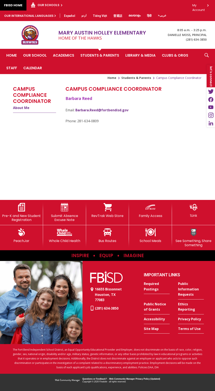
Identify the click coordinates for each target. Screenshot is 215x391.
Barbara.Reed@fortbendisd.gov (101, 110)
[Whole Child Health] (64, 235)
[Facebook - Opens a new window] (211, 99)
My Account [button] (198, 6)
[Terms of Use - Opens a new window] (191, 329)
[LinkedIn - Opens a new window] (211, 123)
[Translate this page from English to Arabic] (162, 15)
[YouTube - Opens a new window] (211, 107)
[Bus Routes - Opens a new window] (107, 235)
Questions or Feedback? (94, 379)
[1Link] (193, 210)
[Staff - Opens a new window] (11, 67)
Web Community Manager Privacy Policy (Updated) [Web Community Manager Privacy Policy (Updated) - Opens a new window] (134, 379)
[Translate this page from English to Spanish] (69, 15)
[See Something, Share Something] (193, 237)
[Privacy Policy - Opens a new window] (191, 319)
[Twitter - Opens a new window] (211, 91)
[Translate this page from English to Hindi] (149, 15)
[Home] (11, 55)
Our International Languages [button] (29, 16)
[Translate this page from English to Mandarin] (117, 15)
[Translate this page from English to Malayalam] (134, 15)
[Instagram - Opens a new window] (211, 115)
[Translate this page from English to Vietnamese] (100, 15)
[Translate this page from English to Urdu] (84, 15)
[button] (207, 61)
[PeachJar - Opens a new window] (21, 235)
